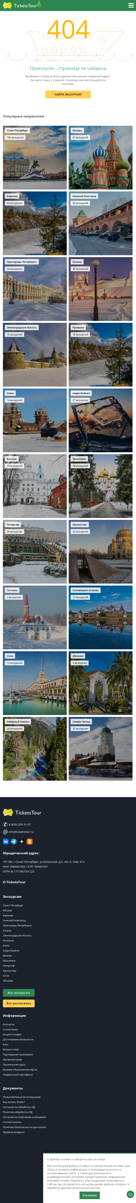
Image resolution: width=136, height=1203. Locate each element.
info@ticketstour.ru (18, 832)
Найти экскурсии (68, 94)
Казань (7, 930)
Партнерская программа (18, 1054)
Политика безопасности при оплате (24, 1127)
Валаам (7, 955)
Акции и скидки (12, 1034)
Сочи (6, 975)
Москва (7, 910)
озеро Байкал (11, 950)
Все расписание (19, 1003)
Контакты (9, 1024)
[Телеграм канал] (14, 841)
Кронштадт (9, 970)
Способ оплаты (12, 1122)
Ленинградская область (17, 935)
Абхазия (8, 980)
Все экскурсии (19, 993)
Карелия (8, 915)
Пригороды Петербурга (17, 925)
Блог (6, 1044)
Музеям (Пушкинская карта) (20, 1069)
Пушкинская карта (14, 1064)
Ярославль (9, 960)
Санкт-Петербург (13, 905)
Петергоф (9, 965)
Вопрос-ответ (11, 1049)
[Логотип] (22, 5)
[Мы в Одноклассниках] (30, 841)
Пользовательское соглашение (22, 1097)
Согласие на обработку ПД (19, 1107)
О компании (10, 1029)
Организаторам (12, 1059)
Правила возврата (14, 1132)
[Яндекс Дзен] (22, 841)
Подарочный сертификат (18, 1074)
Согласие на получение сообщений (24, 1117)
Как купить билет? (14, 1102)
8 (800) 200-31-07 (17, 824)
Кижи (6, 945)
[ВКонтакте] (6, 841)
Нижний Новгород (14, 920)
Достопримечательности (18, 1039)
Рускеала (8, 940)
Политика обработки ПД (17, 1112)
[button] (131, 6)
